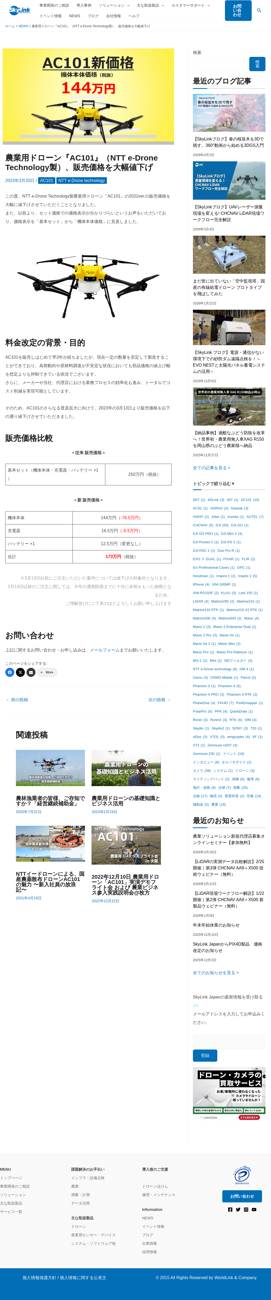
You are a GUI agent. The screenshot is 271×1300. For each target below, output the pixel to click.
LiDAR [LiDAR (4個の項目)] (201, 601)
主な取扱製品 (150, 5)
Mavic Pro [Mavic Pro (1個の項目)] (203, 652)
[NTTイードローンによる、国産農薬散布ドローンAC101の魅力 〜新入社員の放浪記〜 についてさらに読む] (50, 843)
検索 (197, 52)
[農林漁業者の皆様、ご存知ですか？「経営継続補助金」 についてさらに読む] (50, 767)
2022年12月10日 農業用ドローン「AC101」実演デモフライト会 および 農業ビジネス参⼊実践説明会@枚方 (125, 885)
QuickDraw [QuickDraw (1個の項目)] (241, 711)
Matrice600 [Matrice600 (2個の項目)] (229, 618)
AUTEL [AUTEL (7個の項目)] (254, 517)
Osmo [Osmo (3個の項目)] (200, 677)
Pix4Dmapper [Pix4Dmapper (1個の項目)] (249, 703)
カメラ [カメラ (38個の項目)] (202, 770)
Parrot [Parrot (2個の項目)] (248, 677)
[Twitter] (20, 672)
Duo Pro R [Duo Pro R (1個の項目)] (229, 550)
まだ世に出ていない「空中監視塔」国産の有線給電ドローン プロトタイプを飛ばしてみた (229, 287)
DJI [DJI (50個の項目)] (222, 525)
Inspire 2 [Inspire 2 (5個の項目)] (247, 576)
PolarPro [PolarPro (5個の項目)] (202, 711)
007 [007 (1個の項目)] (232, 500)
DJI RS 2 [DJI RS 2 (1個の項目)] (231, 542)
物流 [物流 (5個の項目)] (216, 796)
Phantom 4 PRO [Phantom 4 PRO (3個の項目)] (208, 694)
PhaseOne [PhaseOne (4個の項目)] (204, 703)
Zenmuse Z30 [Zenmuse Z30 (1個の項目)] (206, 754)
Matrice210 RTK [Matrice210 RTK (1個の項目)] (208, 610)
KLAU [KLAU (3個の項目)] (228, 593)
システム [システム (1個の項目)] (223, 770)
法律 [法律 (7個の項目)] (224, 787)
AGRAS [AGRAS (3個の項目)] (219, 508)
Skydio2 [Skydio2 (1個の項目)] (221, 728)
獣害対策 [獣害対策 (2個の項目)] (234, 796)
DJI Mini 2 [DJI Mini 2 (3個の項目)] (231, 533)
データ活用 (80, 1203)
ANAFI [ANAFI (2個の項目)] (201, 517)
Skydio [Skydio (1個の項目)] (201, 728)
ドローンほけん (155, 1186)
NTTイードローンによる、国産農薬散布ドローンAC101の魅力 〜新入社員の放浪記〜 (50, 882)
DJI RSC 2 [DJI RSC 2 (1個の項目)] (204, 550)
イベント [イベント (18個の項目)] (233, 754)
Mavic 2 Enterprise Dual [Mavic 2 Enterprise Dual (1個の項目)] (234, 627)
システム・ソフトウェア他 (93, 1243)
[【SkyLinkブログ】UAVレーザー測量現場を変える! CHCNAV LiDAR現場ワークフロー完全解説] (229, 180)
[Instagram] (246, 1209)
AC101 (46, 180)
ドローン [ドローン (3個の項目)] (245, 770)
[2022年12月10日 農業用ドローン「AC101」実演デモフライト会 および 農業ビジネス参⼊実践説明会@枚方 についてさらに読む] (126, 844)
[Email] (30, 672)
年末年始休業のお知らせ (216, 925)
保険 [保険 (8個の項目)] (238, 779)
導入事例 (83, 5)
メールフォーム (105, 650)
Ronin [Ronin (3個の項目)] (200, 720)
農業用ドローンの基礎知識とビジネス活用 (126, 800)
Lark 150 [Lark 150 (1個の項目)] (248, 593)
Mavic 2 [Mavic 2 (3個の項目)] (202, 627)
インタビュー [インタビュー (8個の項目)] (206, 762)
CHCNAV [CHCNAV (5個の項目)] (203, 525)
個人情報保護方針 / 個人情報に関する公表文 (64, 1277)
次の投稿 (159, 700)
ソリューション (114, 5)
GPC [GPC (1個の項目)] (243, 567)
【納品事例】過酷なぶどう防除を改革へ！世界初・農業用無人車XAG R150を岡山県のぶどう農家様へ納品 (229, 439)
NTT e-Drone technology (81, 180)
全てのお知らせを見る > (216, 972)
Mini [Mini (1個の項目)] (216, 660)
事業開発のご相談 (54, 5)
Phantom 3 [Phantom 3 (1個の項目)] (204, 686)
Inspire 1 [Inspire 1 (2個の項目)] (225, 576)
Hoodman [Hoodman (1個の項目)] (203, 576)
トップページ (11, 1178)
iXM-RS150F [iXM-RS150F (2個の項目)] (206, 593)
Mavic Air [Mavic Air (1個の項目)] (230, 635)
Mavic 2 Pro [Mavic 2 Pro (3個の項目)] (205, 635)
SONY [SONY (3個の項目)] (240, 728)
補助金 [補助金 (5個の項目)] (201, 804)
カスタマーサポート (190, 5)
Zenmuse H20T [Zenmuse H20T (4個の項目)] (222, 745)
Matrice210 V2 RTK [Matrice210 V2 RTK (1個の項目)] (245, 610)
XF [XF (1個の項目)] (257, 737)
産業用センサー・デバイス (93, 1235)
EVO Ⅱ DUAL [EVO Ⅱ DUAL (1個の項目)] (207, 559)
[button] (238, 10)
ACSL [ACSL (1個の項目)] (200, 508)
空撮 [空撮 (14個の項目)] (254, 796)
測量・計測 (80, 1195)
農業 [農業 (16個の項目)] (218, 804)
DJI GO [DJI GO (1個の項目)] (240, 525)
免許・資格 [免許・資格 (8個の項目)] (204, 787)
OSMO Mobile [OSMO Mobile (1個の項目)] (224, 677)
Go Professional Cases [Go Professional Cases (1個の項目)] (214, 567)
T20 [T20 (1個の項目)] (256, 728)
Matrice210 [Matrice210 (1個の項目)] (248, 601)
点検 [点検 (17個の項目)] (200, 796)
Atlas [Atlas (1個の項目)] (218, 517)
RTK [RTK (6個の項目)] (235, 720)
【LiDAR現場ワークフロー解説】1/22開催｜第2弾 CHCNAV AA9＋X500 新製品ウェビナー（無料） (228, 899)
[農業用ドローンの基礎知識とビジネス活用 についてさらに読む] (126, 767)
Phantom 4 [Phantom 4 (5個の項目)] (229, 686)
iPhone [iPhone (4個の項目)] (201, 584)
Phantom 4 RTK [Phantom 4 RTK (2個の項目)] (242, 694)
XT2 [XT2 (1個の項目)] (199, 745)
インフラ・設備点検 (88, 1178)
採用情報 (149, 1252)
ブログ (93, 16)
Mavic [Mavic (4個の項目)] (251, 618)
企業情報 (149, 1243)
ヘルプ (133, 16)
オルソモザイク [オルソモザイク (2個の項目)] (236, 762)
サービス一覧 (11, 1212)
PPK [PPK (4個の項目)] (221, 711)
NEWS (74, 16)
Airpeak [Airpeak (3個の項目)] (240, 508)
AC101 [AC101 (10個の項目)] (250, 500)
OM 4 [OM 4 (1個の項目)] (247, 669)
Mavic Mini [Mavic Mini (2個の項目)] (229, 643)
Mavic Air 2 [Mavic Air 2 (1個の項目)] (204, 643)
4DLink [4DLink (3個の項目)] (216, 500)
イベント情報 (50, 16)
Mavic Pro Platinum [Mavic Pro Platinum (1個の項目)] (235, 652)
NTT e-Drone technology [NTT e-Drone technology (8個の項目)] (215, 669)
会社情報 (113, 16)
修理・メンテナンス (158, 1195)
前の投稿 (17, 700)
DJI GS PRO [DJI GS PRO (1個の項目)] (206, 533)
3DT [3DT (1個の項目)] (199, 500)
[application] (127, 5)
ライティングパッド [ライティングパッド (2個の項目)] (211, 779)
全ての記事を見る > (212, 468)
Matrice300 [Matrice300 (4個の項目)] (204, 618)
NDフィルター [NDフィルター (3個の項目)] (238, 660)
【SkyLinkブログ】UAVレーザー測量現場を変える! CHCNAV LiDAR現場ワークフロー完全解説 (228, 213)
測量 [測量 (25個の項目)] (240, 787)
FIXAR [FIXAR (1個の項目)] (231, 559)
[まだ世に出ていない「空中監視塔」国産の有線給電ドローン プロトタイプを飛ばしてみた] (229, 255)
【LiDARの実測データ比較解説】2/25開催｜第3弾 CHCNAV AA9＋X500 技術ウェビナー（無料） (228, 868)
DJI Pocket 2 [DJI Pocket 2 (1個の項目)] (206, 542)
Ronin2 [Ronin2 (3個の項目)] (218, 720)
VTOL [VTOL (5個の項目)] (217, 737)
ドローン (78, 1226)
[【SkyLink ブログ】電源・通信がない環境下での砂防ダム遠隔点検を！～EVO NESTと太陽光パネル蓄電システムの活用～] (229, 327)
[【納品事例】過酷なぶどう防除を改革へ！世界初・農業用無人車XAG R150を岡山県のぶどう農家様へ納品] (229, 406)
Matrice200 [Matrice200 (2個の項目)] (222, 601)
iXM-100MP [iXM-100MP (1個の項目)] (224, 584)
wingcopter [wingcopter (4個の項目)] (238, 737)
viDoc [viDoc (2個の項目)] (200, 737)
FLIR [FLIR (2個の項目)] (248, 559)
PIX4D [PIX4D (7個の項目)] (226, 703)
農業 (75, 1186)
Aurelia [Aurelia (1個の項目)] (235, 517)
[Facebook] (9, 672)
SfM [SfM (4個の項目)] (251, 720)
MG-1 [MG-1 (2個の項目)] (200, 660)
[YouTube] (254, 1209)
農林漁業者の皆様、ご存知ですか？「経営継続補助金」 (50, 800)
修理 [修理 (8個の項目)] (253, 779)
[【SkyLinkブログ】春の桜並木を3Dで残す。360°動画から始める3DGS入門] (229, 113)
